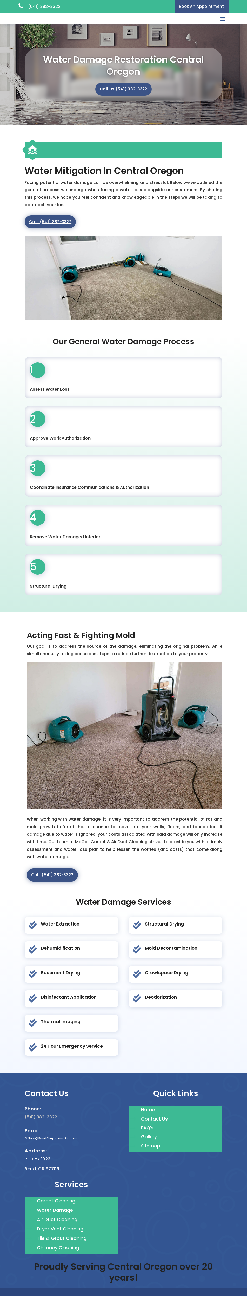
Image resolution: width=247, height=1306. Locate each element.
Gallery (149, 1146)
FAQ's (147, 1138)
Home (148, 1119)
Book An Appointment (201, 6)
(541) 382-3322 (44, 6)
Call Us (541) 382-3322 (123, 99)
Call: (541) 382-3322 (50, 231)
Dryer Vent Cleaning (60, 1238)
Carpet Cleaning (56, 1210)
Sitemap (150, 1156)
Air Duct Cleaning (57, 1229)
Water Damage (55, 1220)
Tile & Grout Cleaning (61, 1248)
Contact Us (154, 1129)
